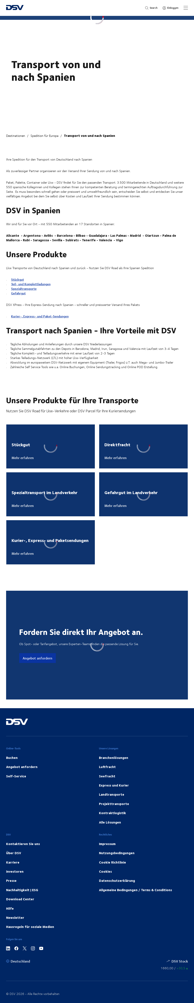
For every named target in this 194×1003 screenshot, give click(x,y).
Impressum (107, 843)
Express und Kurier (114, 785)
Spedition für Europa (44, 135)
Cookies (105, 871)
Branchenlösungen (113, 757)
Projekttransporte (114, 803)
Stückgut (17, 279)
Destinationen (15, 135)
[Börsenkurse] (174, 968)
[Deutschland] (18, 961)
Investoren (15, 871)
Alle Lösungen (110, 822)
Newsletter (15, 917)
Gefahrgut (18, 293)
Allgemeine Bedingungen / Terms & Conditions (135, 889)
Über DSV (13, 852)
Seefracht (107, 776)
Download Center (20, 899)
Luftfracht (107, 766)
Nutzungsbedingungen (116, 852)
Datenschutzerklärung (117, 880)
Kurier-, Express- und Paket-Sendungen (40, 316)
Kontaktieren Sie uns (23, 843)
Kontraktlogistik (112, 812)
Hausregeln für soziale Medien (30, 926)
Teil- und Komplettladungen (31, 284)
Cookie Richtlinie (112, 862)
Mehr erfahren (23, 458)
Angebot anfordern (37, 658)
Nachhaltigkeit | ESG (22, 889)
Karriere (12, 862)
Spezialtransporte (24, 288)
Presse (11, 880)
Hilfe (10, 908)
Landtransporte (111, 794)
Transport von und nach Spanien (89, 135)
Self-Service (16, 776)
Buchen (12, 757)
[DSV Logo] (15, 8)
